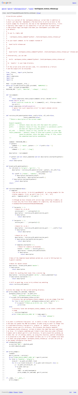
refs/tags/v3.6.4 (20, 9)
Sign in (74, 3)
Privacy (16, 392)
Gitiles (11, 392)
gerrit (4, 9)
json (74, 392)
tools (31, 9)
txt (70, 392)
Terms (21, 392)
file (38, 13)
